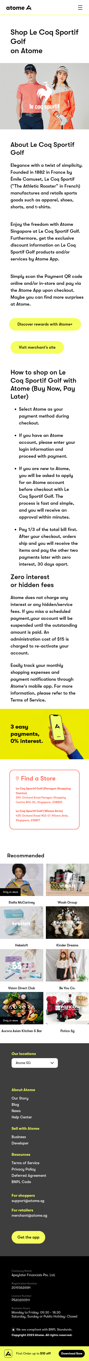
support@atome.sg (28, 1201)
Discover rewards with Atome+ (45, 324)
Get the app (28, 1237)
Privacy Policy (24, 1169)
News (16, 1111)
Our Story (20, 1098)
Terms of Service (25, 1163)
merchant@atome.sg (29, 1215)
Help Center (22, 1117)
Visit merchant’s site (37, 347)
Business (19, 1137)
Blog (15, 1104)
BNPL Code (21, 1182)
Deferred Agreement (29, 1175)
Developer (20, 1143)
